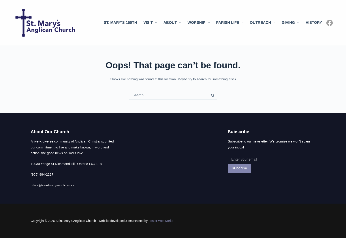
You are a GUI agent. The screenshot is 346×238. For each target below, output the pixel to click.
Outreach (263, 22)
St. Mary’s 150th (120, 23)
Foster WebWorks (161, 221)
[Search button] (212, 95)
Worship (200, 22)
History (314, 23)
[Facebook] (329, 23)
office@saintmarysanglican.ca (53, 185)
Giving (291, 22)
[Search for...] (168, 95)
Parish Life (230, 22)
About (173, 22)
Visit (151, 22)
